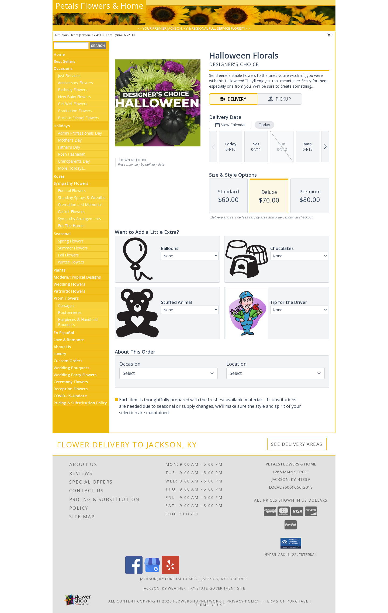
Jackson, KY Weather (164, 588)
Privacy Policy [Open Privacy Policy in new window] (243, 601)
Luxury (60, 353)
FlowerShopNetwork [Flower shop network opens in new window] (197, 601)
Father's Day (69, 147)
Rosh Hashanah (71, 154)
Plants (59, 270)
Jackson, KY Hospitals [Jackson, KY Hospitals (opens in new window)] (225, 578)
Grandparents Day (74, 161)
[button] (290, 543)
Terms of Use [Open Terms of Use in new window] (210, 604)
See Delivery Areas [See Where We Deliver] (297, 444)
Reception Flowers (71, 388)
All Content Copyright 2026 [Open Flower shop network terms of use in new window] (140, 601)
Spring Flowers (71, 241)
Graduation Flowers (75, 110)
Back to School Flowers (78, 117)
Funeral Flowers (72, 190)
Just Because (69, 75)
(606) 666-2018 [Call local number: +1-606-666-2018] (125, 35)
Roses (59, 176)
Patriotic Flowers (69, 291)
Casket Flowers (71, 211)
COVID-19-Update (70, 395)
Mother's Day (70, 140)
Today (264, 124)
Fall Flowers (68, 255)
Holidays (62, 125)
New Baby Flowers (74, 96)
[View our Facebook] (134, 572)
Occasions (63, 68)
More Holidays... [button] (72, 168)
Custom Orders (68, 360)
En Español (64, 332)
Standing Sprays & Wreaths (81, 197)
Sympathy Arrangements (79, 218)
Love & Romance (69, 339)
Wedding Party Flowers (75, 374)
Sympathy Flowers (71, 183)
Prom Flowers (66, 298)
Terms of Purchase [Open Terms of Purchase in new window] (287, 601)
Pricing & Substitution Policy (80, 402)
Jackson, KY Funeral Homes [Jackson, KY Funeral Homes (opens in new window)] (168, 578)
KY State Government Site (217, 588)
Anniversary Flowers (75, 82)
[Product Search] (71, 45)
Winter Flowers (71, 262)
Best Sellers (64, 61)
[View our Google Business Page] (152, 572)
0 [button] (330, 35)
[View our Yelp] (170, 572)
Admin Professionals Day (80, 133)
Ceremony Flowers (71, 381)
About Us (62, 346)
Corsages (66, 305)
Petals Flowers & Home (99, 5)
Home (59, 54)
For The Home (71, 225)
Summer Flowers (73, 248)
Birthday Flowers (72, 89)
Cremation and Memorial (80, 204)
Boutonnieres (70, 312)
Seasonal (62, 233)
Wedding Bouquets (71, 367)
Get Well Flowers (72, 103)
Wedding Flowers (69, 284)
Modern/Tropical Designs (77, 277)
